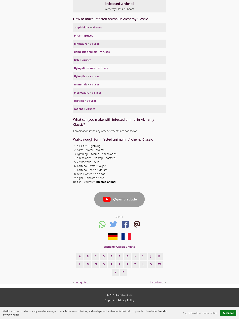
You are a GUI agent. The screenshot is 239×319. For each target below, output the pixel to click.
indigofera (82, 282)
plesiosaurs (81, 92)
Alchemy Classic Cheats (119, 9)
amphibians (81, 27)
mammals (80, 84)
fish (76, 60)
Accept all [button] (228, 313)
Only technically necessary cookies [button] (200, 313)
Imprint (162, 311)
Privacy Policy (126, 300)
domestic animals (85, 52)
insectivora (156, 282)
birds (77, 35)
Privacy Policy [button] (11, 314)
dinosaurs (80, 44)
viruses (97, 27)
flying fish (80, 76)
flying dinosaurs (84, 68)
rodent (78, 109)
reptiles (79, 101)
